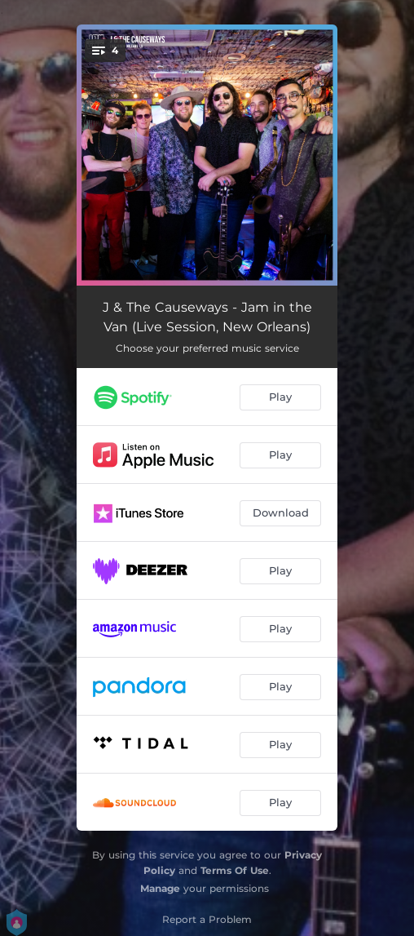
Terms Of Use (234, 870)
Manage (160, 888)
